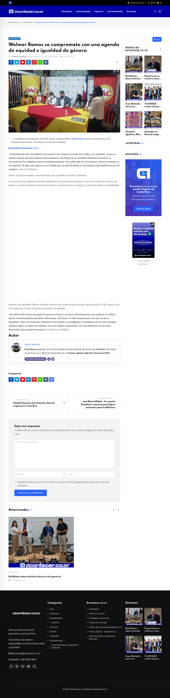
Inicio (52, 609)
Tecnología (54, 636)
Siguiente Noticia (105, 398)
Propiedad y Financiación (99, 618)
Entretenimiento (115, 11)
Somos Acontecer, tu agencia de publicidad (65, 646)
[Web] (49, 359)
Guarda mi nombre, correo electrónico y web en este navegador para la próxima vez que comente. (63, 484)
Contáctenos (143, 209)
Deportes (99, 11)
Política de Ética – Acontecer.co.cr (103, 632)
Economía (131, 11)
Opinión (53, 631)
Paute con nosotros (97, 613)
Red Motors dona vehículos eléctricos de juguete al (34, 577)
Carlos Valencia (19, 56)
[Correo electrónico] (53, 359)
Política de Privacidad (98, 623)
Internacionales (83, 11)
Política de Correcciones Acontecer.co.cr (105, 627)
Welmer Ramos (78, 139)
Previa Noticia (22, 400)
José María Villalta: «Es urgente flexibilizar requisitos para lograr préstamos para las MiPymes (98, 404)
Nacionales (67, 11)
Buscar (157, 39)
